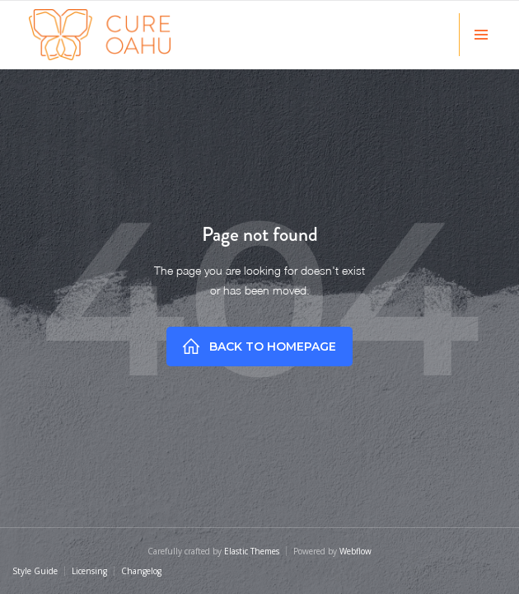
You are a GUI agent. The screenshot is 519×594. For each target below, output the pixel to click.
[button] (481, 34)
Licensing (89, 571)
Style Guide (35, 571)
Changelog (141, 571)
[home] (100, 34)
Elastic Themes (251, 551)
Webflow (355, 551)
